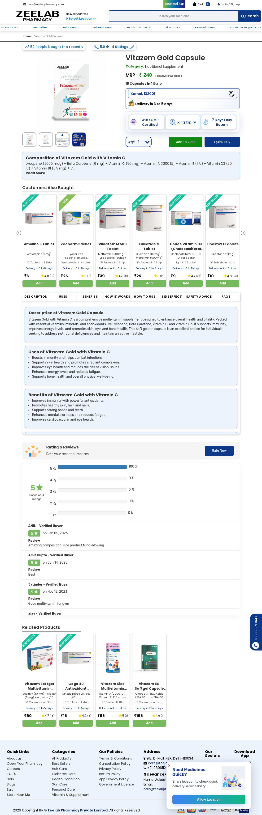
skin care (172, 27)
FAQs (226, 296)
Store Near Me (18, 794)
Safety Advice (199, 296)
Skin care (59, 784)
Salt (10, 789)
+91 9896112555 (157, 767)
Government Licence (116, 784)
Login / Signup (229, 4)
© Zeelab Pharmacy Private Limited (76, 810)
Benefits (90, 296)
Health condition (66, 779)
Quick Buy (222, 141)
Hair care (59, 768)
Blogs (11, 784)
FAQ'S (11, 774)
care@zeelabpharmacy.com (43, 4)
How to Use (144, 296)
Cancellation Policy (115, 763)
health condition (138, 27)
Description (36, 296)
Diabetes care (64, 774)
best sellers (40, 27)
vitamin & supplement (244, 27)
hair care (68, 27)
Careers (13, 768)
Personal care (63, 789)
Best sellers (61, 763)
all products (9, 27)
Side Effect (172, 296)
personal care (204, 27)
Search (250, 15)
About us (14, 758)
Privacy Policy (110, 768)
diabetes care (101, 27)
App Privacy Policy (114, 779)
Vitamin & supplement (71, 794)
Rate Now (219, 451)
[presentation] (19, 232)
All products (61, 758)
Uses (63, 296)
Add (39, 283)
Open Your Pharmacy (25, 763)
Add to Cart (185, 141)
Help (10, 779)
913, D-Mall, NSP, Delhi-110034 (168, 758)
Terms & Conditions (115, 758)
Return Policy (109, 774)
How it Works (118, 296)
